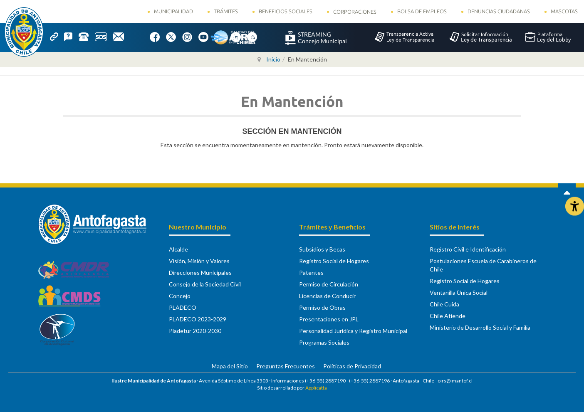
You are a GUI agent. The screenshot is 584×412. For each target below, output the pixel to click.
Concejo (180, 295)
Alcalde (178, 249)
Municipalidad (173, 11)
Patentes (311, 272)
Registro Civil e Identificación (468, 249)
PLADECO (182, 307)
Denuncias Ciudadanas (499, 11)
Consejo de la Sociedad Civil (205, 284)
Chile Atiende (447, 315)
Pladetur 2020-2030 (195, 330)
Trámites (226, 11)
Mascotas (564, 11)
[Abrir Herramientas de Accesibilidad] (574, 206)
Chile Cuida (444, 304)
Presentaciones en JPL (329, 319)
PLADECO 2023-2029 (197, 319)
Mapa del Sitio (230, 366)
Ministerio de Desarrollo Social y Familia (480, 327)
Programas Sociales (324, 342)
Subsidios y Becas (322, 249)
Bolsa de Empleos (422, 11)
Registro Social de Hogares (334, 260)
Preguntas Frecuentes (285, 366)
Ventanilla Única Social (458, 292)
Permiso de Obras (322, 307)
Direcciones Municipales (200, 272)
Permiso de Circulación (328, 284)
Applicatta (316, 388)
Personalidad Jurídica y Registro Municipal (353, 330)
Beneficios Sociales (285, 11)
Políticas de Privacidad (352, 366)
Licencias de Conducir (327, 295)
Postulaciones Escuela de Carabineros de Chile (483, 265)
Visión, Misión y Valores (199, 260)
